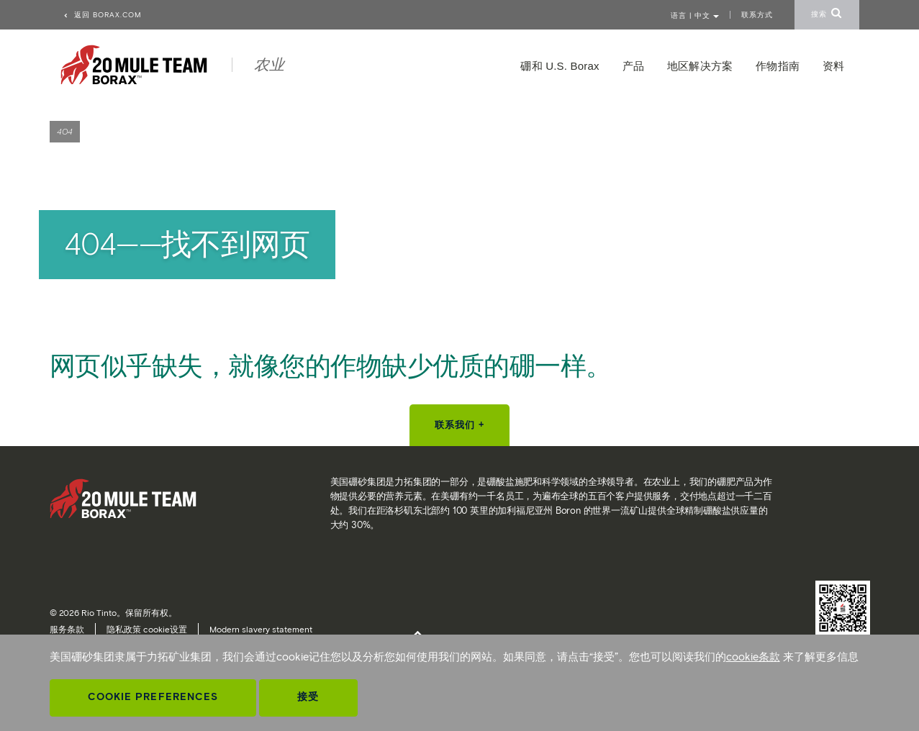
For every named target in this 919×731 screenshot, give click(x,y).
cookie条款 (753, 656)
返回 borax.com (102, 14)
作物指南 (778, 66)
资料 (833, 66)
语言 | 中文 (695, 15)
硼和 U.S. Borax (559, 66)
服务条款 (67, 629)
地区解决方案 (700, 66)
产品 (633, 66)
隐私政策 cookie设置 (147, 629)
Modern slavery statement (260, 629)
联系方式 (757, 15)
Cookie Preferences (153, 697)
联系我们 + (460, 424)
